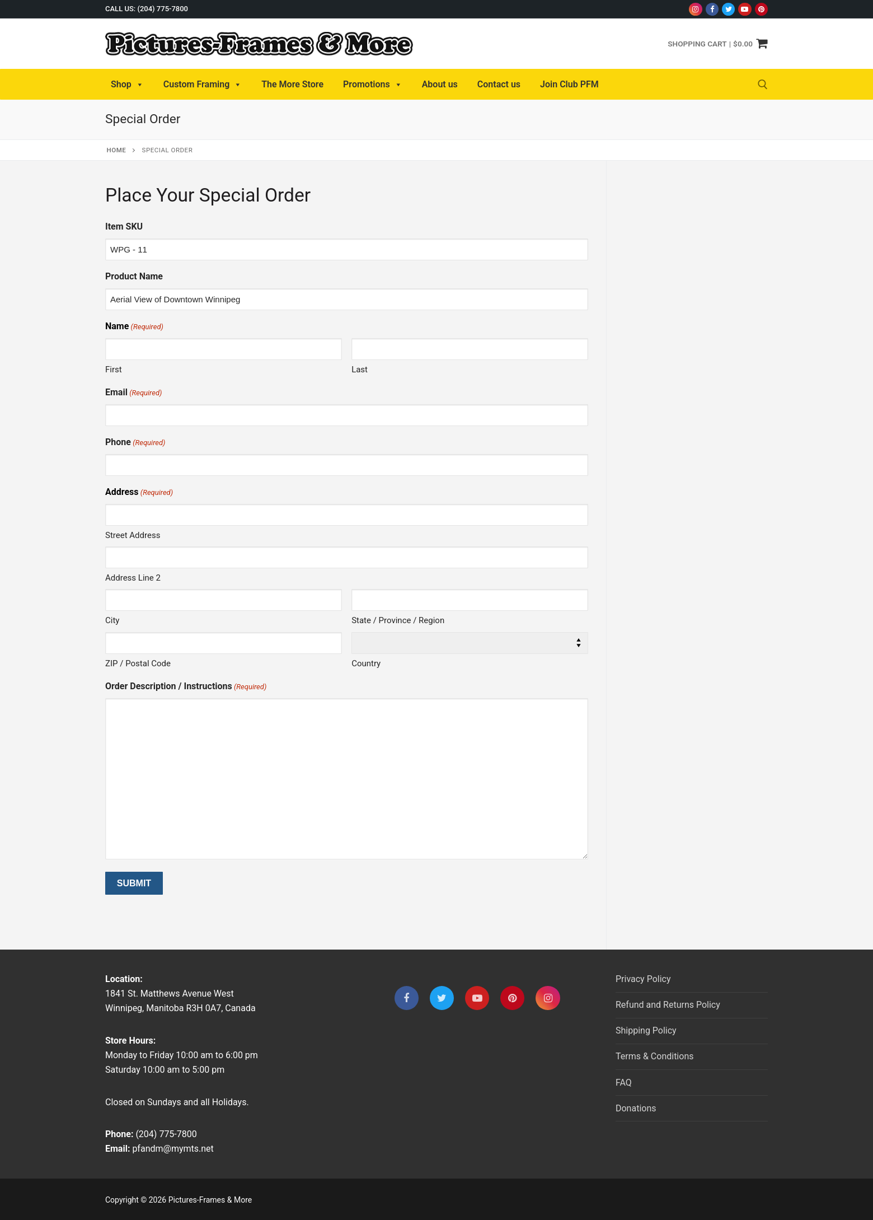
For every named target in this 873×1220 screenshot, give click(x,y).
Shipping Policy (646, 1030)
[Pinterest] (761, 9)
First (113, 369)
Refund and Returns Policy (668, 1004)
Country (366, 663)
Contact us (498, 84)
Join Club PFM (569, 84)
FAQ (624, 1082)
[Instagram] (695, 9)
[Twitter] (728, 9)
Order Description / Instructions (185, 687)
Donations (636, 1108)
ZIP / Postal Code (138, 663)
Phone (135, 442)
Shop (127, 84)
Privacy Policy (643, 979)
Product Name (134, 276)
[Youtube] (744, 9)
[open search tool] (763, 85)
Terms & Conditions (655, 1056)
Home (116, 150)
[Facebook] (712, 9)
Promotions (372, 84)
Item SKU (124, 226)
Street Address (132, 535)
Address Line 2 (133, 578)
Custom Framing (202, 84)
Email (133, 393)
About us (440, 84)
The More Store (292, 84)
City (112, 620)
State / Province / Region (397, 620)
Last (359, 369)
